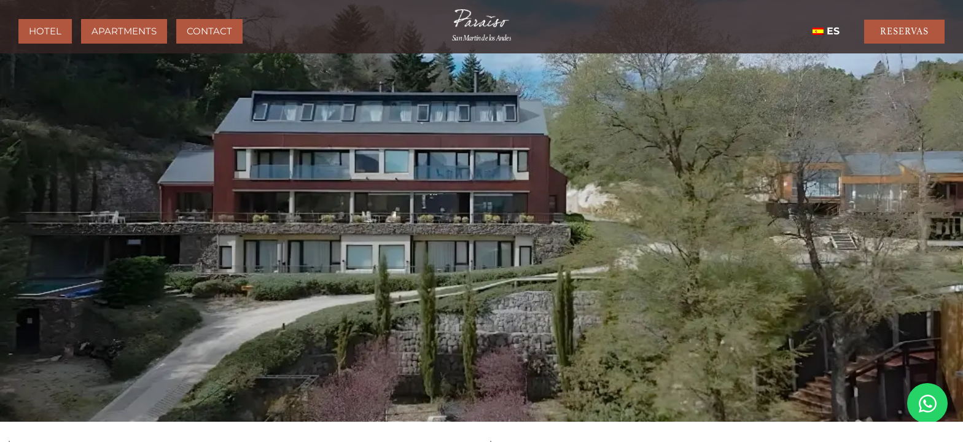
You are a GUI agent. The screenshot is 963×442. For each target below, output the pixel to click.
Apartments (124, 31)
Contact (209, 31)
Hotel (45, 31)
